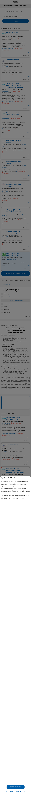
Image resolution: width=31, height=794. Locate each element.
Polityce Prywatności (9, 493)
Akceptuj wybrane (15, 791)
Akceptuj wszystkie (15, 787)
